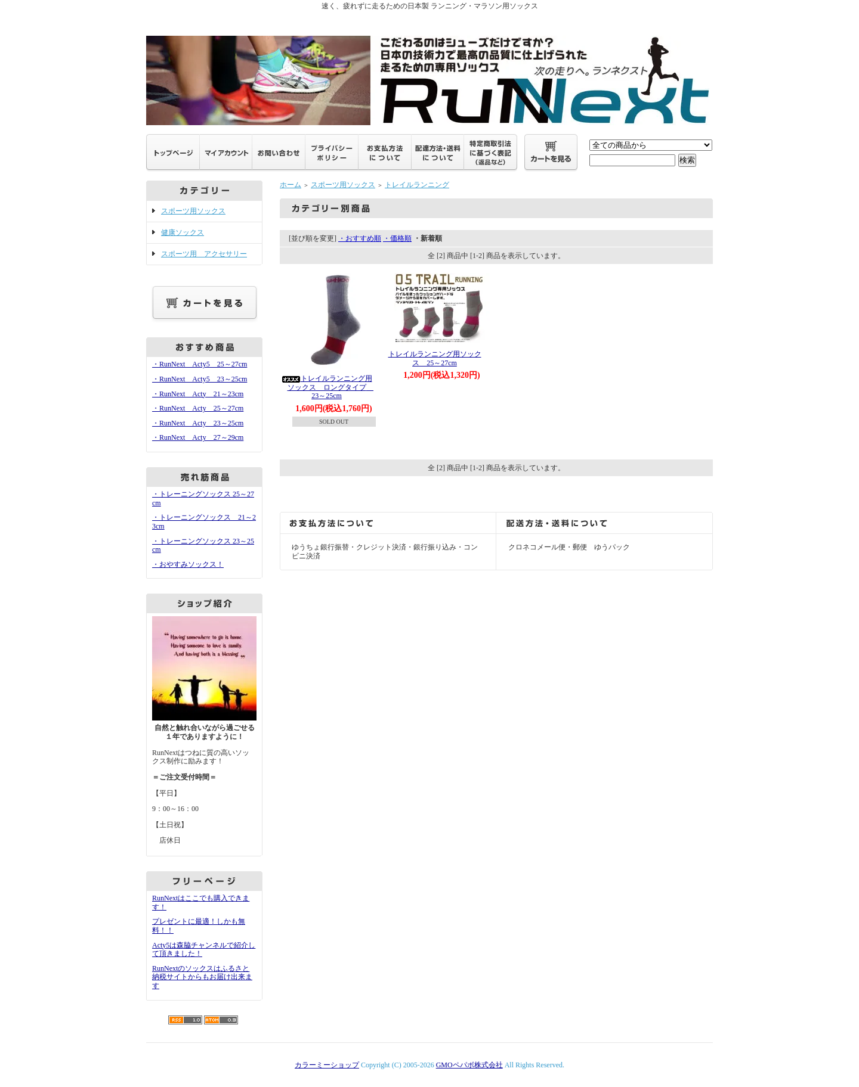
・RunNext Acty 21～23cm (197, 394)
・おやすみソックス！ (188, 564)
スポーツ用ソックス (193, 211)
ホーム (290, 185)
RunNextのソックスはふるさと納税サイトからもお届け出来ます (202, 977)
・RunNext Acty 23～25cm (197, 423)
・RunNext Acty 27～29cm (197, 437)
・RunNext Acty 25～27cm (197, 408)
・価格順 (397, 238)
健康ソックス (182, 232)
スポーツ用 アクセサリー (204, 254)
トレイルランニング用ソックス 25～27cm (434, 358)
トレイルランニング (417, 185)
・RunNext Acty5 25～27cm (199, 364)
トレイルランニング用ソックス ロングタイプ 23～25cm (353, 387)
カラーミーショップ (327, 1065)
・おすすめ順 (359, 238)
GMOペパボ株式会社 (469, 1065)
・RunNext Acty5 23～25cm (199, 379)
